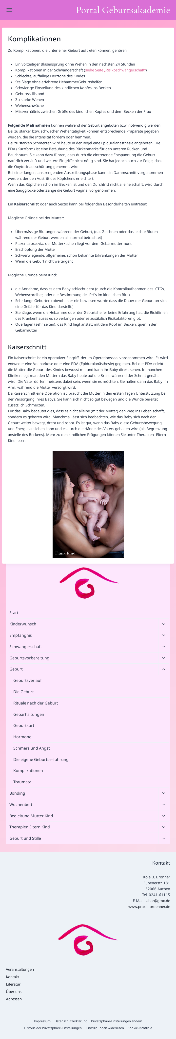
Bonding (17, 793)
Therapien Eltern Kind (29, 827)
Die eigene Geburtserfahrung (41, 759)
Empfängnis (20, 635)
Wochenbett (20, 804)
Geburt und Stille (25, 838)
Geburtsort (23, 725)
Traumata (22, 782)
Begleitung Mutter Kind (31, 816)
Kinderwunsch (22, 624)
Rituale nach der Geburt (35, 703)
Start (14, 612)
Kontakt (12, 976)
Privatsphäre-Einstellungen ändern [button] (116, 1021)
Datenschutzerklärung (71, 1021)
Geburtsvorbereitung (29, 658)
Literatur (13, 984)
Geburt (16, 669)
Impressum (42, 1021)
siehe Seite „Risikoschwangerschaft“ (115, 69)
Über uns (13, 991)
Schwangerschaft (25, 646)
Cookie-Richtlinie (140, 1028)
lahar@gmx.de (157, 900)
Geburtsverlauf (27, 680)
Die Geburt (23, 691)
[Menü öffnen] (10, 10)
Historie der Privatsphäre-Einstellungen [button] (53, 1028)
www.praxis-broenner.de (149, 906)
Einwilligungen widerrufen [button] (105, 1028)
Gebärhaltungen (28, 714)
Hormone (22, 736)
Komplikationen (28, 770)
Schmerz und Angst (31, 748)
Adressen (14, 998)
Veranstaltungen (20, 969)
